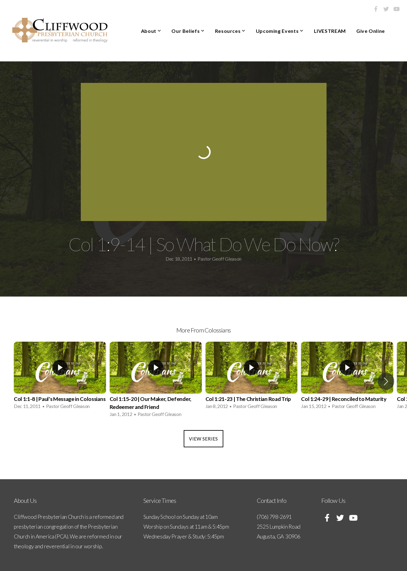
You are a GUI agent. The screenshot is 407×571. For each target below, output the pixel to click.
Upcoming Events (279, 31)
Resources (230, 31)
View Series (203, 438)
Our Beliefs (187, 31)
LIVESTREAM (330, 31)
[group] (60, 377)
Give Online (370, 31)
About (151, 31)
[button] (386, 381)
